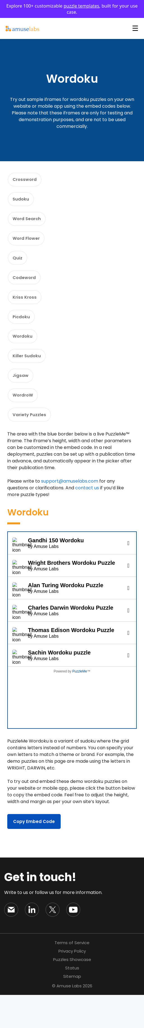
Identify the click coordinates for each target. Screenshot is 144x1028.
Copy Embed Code (34, 855)
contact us (87, 521)
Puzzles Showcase (72, 992)
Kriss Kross (26, 314)
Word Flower (28, 248)
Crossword (26, 181)
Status (72, 1001)
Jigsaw (22, 403)
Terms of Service (72, 976)
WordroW (25, 425)
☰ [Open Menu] (135, 28)
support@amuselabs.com (69, 514)
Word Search (29, 225)
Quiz (19, 270)
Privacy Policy (72, 984)
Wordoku (24, 358)
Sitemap (72, 1009)
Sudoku (22, 203)
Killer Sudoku (28, 380)
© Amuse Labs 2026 (72, 1019)
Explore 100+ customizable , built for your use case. (72, 9)
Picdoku (23, 336)
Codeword (26, 292)
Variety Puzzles (31, 447)
